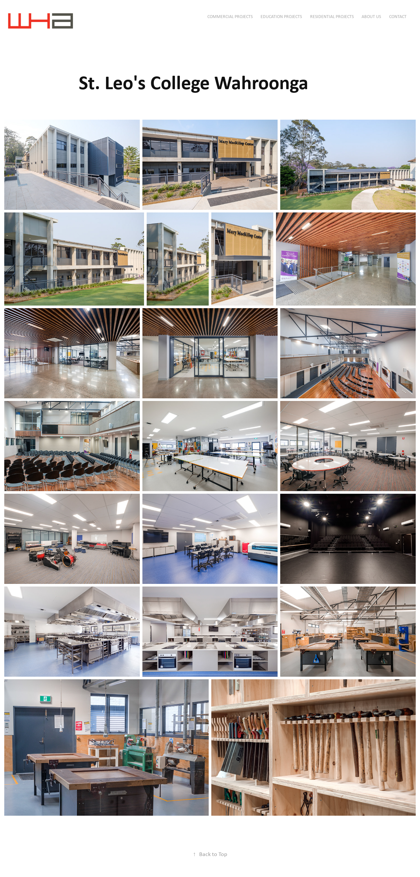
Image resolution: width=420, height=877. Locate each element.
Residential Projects (332, 16)
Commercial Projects (230, 16)
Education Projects (281, 16)
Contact (398, 16)
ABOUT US (371, 16)
